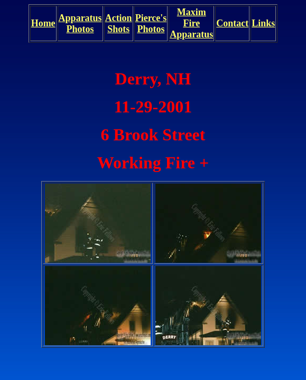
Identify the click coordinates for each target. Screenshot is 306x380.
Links (263, 23)
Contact (232, 23)
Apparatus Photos (80, 23)
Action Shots (118, 23)
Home (43, 23)
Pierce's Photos (151, 23)
